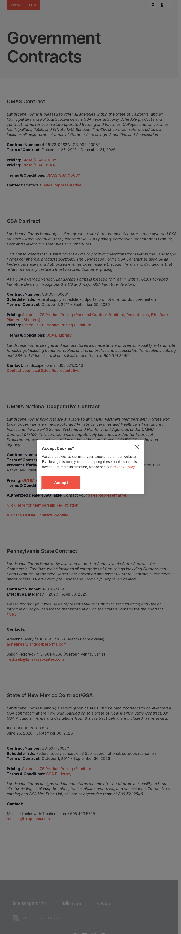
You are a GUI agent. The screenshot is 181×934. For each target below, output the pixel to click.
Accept (61, 482)
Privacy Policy (124, 467)
